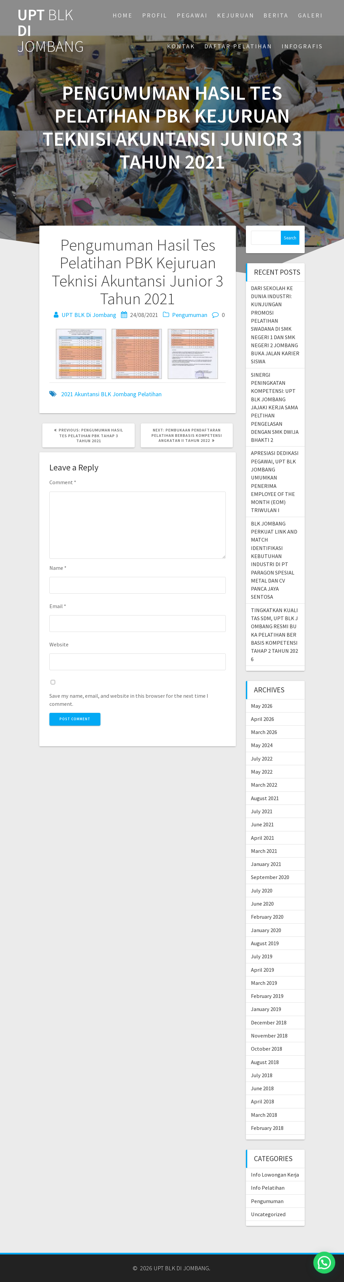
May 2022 (261, 771)
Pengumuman (189, 315)
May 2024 (261, 745)
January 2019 (266, 1009)
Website (59, 644)
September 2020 (270, 877)
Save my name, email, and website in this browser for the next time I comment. (128, 699)
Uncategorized (268, 1214)
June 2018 (262, 1088)
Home (123, 15)
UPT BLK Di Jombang (88, 315)
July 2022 (261, 758)
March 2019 (264, 982)
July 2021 (261, 811)
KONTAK (181, 46)
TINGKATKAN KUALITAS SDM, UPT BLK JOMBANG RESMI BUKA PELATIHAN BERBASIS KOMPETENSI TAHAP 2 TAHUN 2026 (275, 634)
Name (58, 567)
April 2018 (262, 1101)
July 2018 (261, 1075)
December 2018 (269, 1022)
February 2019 (267, 996)
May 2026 (261, 705)
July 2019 (261, 956)
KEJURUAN (235, 15)
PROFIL (154, 15)
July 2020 (261, 890)
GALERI (310, 15)
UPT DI (50, 30)
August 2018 (265, 1062)
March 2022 (264, 784)
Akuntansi (87, 394)
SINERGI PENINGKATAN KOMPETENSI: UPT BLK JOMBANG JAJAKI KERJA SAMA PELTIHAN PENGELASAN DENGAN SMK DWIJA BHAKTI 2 (275, 407)
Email (57, 606)
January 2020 (266, 930)
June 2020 (262, 903)
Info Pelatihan (268, 1187)
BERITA (276, 15)
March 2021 (264, 851)
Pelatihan (150, 394)
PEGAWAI (192, 15)
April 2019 (262, 969)
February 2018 (267, 1128)
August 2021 (265, 798)
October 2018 (266, 1048)
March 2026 (264, 732)
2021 (67, 394)
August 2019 (265, 943)
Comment (62, 482)
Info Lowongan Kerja (275, 1174)
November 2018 (269, 1035)
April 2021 (262, 837)
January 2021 (266, 864)
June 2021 (262, 824)
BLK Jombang (118, 394)
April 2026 (262, 719)
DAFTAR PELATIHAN (238, 46)
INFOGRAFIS (302, 46)
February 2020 (267, 916)
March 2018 (264, 1114)
